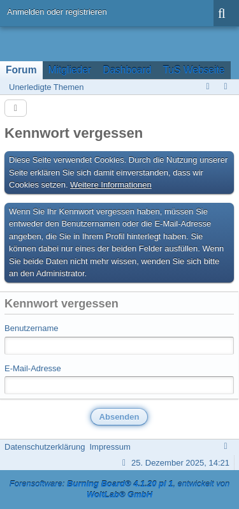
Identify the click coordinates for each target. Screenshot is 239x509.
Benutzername (31, 328)
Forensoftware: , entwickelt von (120, 489)
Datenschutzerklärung (44, 447)
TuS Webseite (193, 69)
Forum (21, 69)
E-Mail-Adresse (32, 368)
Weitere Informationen (111, 184)
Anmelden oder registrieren (57, 12)
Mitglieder (70, 69)
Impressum (109, 447)
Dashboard (127, 69)
